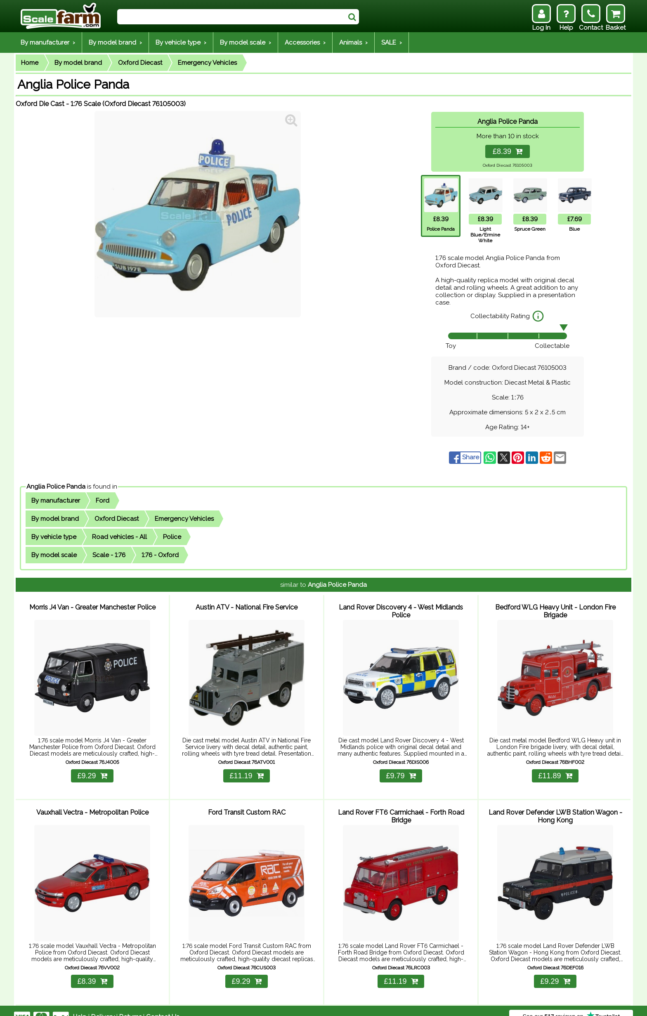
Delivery (103, 1004)
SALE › (391, 42)
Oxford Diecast (140, 62)
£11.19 (246, 770)
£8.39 (507, 151)
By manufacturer (55, 500)
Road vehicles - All (119, 537)
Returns (130, 1004)
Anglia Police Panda (55, 486)
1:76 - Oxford (160, 555)
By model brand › (115, 42)
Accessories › (305, 42)
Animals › (353, 42)
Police (172, 537)
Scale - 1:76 (108, 555)
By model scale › (245, 42)
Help (80, 1004)
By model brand (78, 62)
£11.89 (555, 770)
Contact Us (162, 1004)
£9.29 (92, 770)
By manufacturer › (48, 42)
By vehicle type (53, 537)
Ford (102, 500)
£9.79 (401, 770)
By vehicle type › (181, 42)
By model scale (54, 555)
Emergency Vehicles (207, 62)
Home (29, 62)
